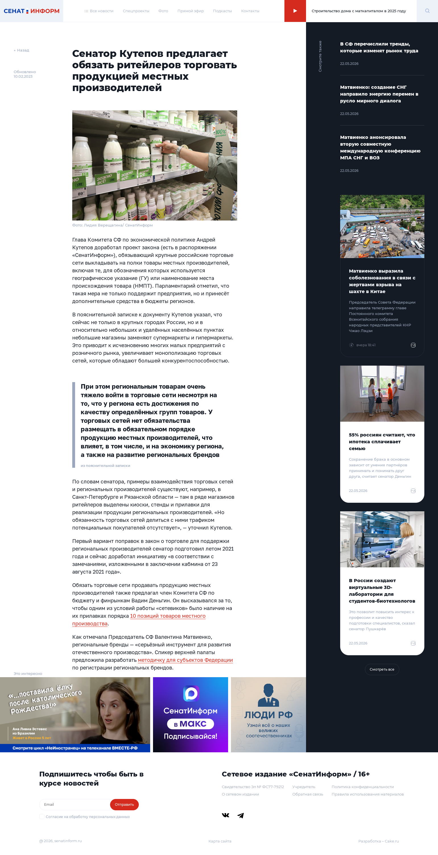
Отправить (124, 804)
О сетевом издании (240, 794)
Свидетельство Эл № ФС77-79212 (253, 786)
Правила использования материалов (368, 794)
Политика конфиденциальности (363, 786)
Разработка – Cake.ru (378, 841)
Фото (163, 11)
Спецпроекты (136, 11)
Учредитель (303, 786)
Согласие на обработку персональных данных (88, 817)
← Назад (21, 50)
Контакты (250, 11)
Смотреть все (382, 669)
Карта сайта (220, 841)
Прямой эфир (190, 11)
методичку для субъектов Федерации (185, 660)
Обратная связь (307, 794)
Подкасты (222, 11)
